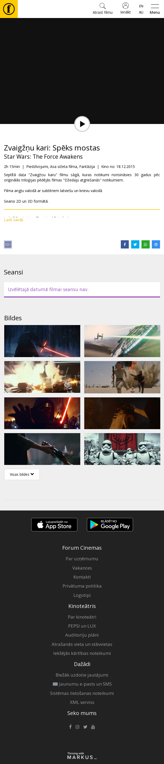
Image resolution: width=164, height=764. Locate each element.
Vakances (82, 568)
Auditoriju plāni (82, 635)
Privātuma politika (82, 586)
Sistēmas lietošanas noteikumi (82, 693)
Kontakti (82, 577)
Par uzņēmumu (82, 559)
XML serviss (82, 702)
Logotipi (82, 595)
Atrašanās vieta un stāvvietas (82, 644)
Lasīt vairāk (13, 219)
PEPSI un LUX (82, 626)
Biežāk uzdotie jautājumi (82, 675)
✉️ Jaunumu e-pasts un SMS (82, 684)
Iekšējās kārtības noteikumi (82, 653)
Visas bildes (22, 474)
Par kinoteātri (82, 617)
